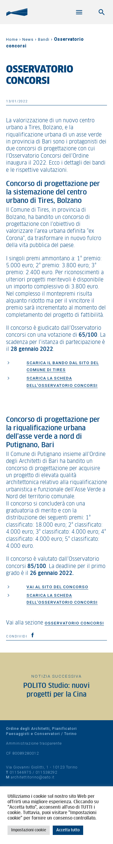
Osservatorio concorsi (74, 623)
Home (12, 39)
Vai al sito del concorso (57, 586)
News (27, 39)
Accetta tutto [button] (68, 830)
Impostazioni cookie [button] (28, 830)
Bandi (43, 39)
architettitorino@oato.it (33, 777)
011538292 (46, 772)
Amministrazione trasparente (34, 743)
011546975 (20, 772)
